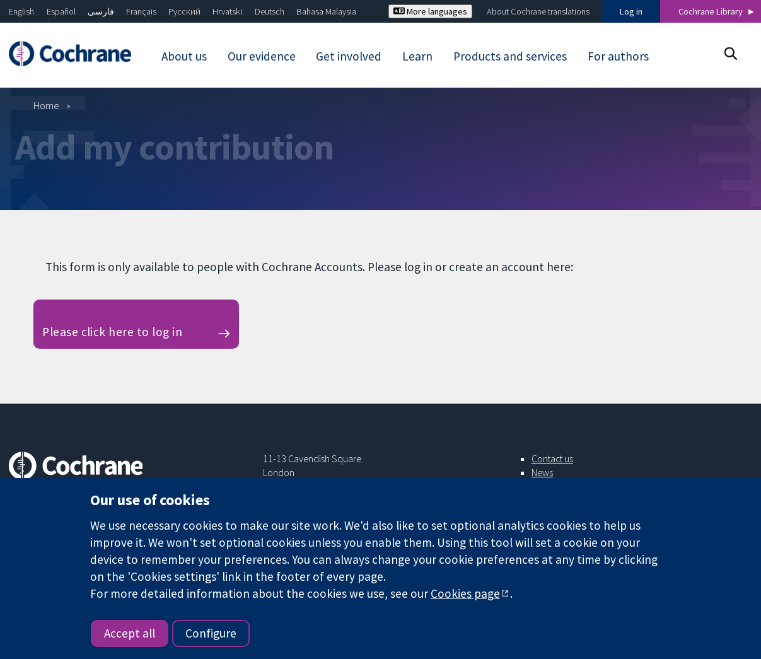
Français (141, 11)
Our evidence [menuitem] (262, 56)
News (542, 472)
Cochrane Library (710, 11)
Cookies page (465, 593)
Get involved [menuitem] (348, 56)
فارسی (101, 11)
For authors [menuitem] (618, 56)
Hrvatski (227, 11)
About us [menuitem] (184, 56)
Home (46, 105)
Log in (631, 11)
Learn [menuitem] (417, 56)
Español (61, 11)
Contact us (552, 458)
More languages (430, 11)
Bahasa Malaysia (326, 11)
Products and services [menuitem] (510, 56)
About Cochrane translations (538, 11)
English (21, 11)
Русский (184, 11)
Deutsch (269, 11)
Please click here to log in (112, 331)
